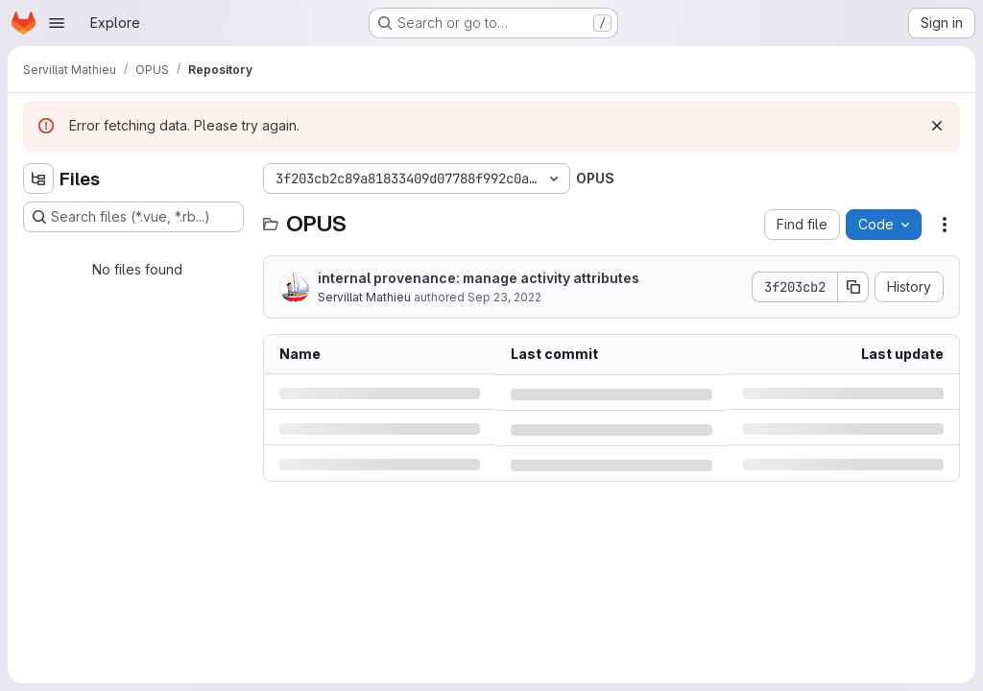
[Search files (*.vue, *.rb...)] (133, 217)
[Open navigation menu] (56, 23)
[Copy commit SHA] (853, 287)
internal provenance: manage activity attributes (478, 278)
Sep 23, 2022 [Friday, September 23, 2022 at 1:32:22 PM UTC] (504, 297)
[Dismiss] (936, 125)
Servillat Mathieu (364, 297)
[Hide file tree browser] (38, 178)
